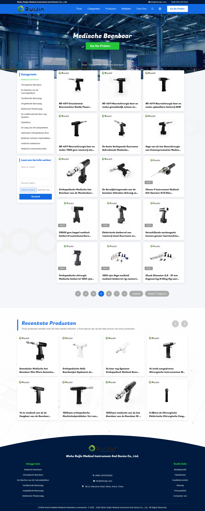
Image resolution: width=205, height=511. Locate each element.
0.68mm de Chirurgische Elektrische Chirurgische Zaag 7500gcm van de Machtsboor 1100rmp (166, 414)
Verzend (35, 196)
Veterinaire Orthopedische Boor (35, 133)
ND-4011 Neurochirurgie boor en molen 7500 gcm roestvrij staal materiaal (77, 148)
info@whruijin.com (158, 2)
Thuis (79, 9)
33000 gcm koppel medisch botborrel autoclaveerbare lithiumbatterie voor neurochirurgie (74, 234)
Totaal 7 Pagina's (157, 293)
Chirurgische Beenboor (31, 85)
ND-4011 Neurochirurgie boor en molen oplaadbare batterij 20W (163, 105)
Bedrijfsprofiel (180, 469)
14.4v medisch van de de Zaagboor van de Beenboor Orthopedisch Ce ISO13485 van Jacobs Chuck (36, 414)
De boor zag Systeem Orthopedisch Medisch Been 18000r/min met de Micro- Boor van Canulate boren (124, 370)
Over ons (141, 9)
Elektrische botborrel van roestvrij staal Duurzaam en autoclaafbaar (118, 234)
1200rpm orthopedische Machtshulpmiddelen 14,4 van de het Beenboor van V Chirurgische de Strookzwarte (80, 414)
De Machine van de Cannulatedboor (29, 91)
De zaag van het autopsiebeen (34, 128)
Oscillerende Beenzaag (31, 98)
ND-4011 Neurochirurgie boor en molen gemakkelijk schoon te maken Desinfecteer (120, 105)
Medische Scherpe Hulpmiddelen (35, 138)
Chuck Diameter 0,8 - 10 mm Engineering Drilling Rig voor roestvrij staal (161, 277)
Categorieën (94, 9)
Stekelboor (26, 122)
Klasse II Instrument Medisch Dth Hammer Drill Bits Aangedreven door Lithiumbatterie (162, 191)
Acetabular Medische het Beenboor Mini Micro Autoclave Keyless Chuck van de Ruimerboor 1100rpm (36, 370)
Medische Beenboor (30, 79)
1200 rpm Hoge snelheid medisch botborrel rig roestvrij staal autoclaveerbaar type (119, 277)
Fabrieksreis (180, 475)
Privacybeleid (180, 491)
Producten (111, 9)
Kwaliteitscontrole (180, 480)
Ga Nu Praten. (177, 9)
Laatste (136, 293)
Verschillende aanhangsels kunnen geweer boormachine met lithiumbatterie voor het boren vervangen (162, 234)
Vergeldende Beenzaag (31, 103)
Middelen (126, 9)
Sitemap (180, 485)
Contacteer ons (180, 496)
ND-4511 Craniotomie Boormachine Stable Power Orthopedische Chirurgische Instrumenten (75, 105)
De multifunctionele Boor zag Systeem (34, 115)
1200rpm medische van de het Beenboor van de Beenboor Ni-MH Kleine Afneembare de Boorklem (123, 414)
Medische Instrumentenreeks (34, 149)
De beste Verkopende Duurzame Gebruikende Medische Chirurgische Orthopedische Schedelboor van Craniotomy (120, 148)
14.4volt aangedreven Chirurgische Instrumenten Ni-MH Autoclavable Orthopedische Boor (167, 370)
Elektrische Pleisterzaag (31, 109)
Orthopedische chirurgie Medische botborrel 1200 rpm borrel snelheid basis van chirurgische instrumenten (75, 277)
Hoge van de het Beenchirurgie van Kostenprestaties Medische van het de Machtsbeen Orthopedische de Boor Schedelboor (163, 148)
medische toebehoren (30, 143)
